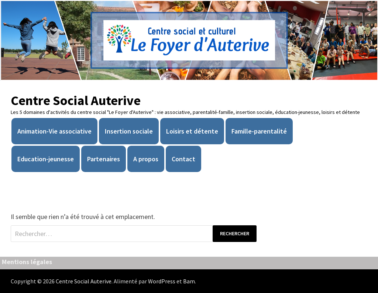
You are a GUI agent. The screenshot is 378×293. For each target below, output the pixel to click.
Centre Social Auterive (76, 100)
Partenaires (103, 159)
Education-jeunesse (45, 159)
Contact (183, 159)
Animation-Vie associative (54, 131)
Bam (189, 281)
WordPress (161, 281)
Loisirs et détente (192, 131)
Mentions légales (27, 261)
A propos (145, 159)
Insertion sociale (129, 131)
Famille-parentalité (259, 131)
